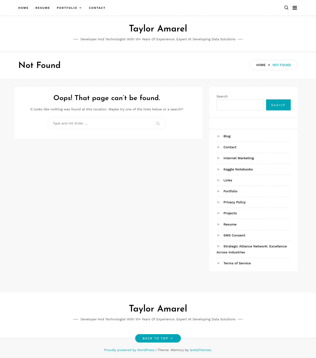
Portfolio (67, 8)
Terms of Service (237, 263)
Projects (230, 213)
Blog (227, 136)
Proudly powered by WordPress (130, 350)
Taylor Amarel (158, 29)
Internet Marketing (239, 158)
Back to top (158, 338)
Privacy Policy (235, 202)
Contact (97, 8)
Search (222, 96)
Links (228, 180)
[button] (286, 8)
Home (23, 8)
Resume (42, 8)
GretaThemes (200, 350)
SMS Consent (234, 235)
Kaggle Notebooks (238, 169)
